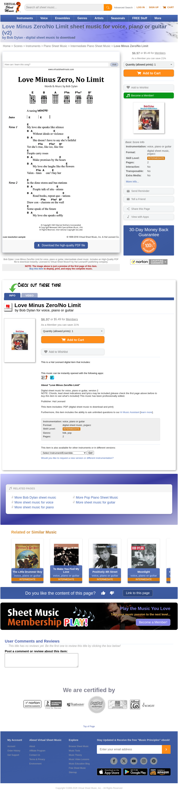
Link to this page (138, 593)
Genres (82, 18)
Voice (44, 18)
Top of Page (89, 726)
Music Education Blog (79, 763)
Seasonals (118, 18)
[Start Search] (108, 7)
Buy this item (36, 268)
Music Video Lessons (79, 759)
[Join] (166, 749)
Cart (168, 7)
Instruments (25, 18)
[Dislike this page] (112, 593)
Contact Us (34, 755)
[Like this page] (103, 593)
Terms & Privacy (37, 759)
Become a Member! (153, 622)
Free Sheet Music (77, 768)
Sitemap (73, 772)
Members (160, 53)
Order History (13, 750)
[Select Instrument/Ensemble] (63, 453)
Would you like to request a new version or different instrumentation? (77, 458)
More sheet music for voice (33, 502)
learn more (146, 412)
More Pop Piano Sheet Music (97, 497)
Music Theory (75, 755)
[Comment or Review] (41, 660)
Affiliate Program (37, 750)
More (157, 18)
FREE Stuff (139, 18)
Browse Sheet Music (79, 746)
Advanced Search (123, 7)
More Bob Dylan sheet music (35, 497)
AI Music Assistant (129, 412)
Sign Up (153, 7)
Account (11, 746)
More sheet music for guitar (95, 502)
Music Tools (74, 750)
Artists (99, 18)
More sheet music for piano (34, 507)
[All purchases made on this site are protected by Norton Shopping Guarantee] (148, 262)
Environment (35, 763)
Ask (114, 64)
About (32, 746)
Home (7, 46)
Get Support (13, 755)
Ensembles (62, 18)
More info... (132, 181)
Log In (141, 7)
